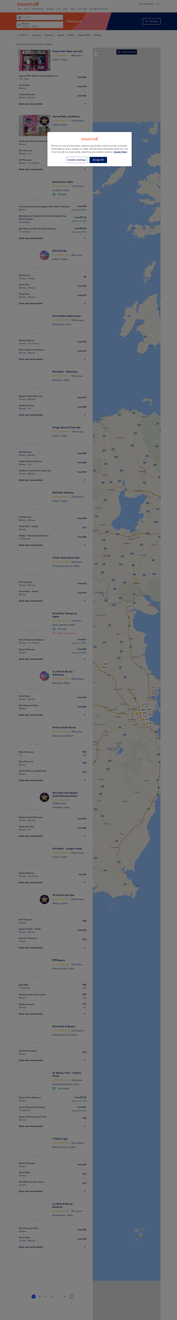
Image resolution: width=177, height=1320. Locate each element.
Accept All (98, 160)
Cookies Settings (77, 160)
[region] (89, 149)
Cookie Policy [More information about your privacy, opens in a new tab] (120, 152)
